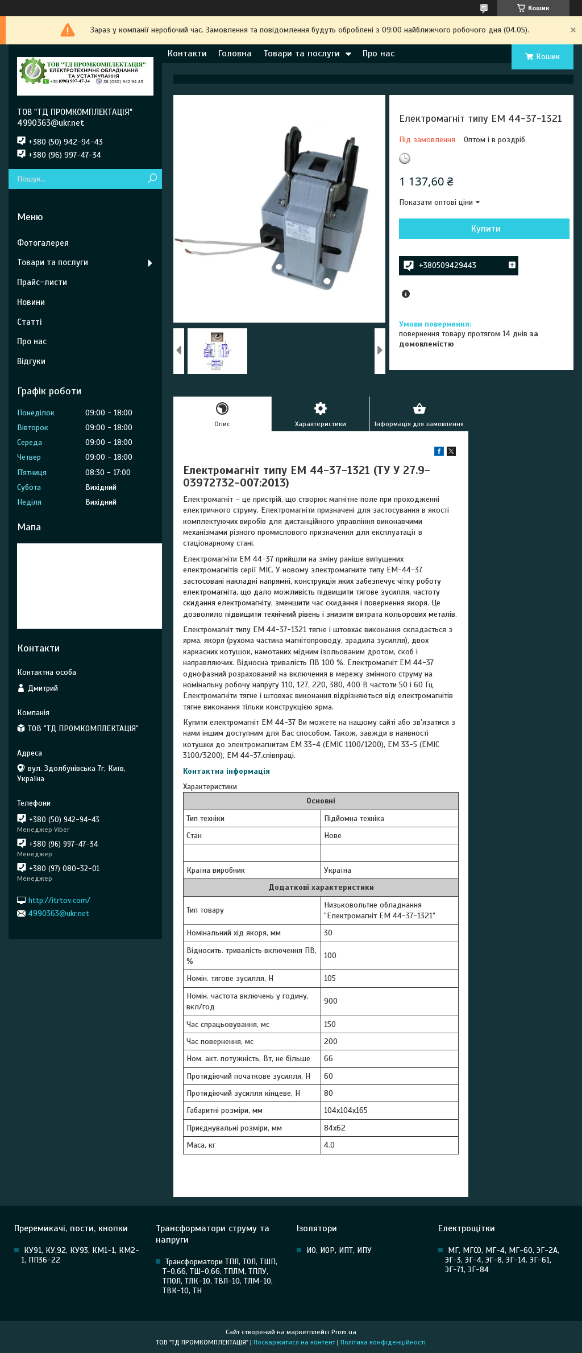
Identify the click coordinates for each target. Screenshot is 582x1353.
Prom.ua (343, 1332)
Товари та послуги (301, 53)
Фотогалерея (43, 243)
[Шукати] (152, 179)
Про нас (378, 53)
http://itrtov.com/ (59, 900)
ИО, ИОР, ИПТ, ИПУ (339, 1250)
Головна (235, 53)
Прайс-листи (42, 282)
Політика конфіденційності (383, 1342)
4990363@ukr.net (58, 913)
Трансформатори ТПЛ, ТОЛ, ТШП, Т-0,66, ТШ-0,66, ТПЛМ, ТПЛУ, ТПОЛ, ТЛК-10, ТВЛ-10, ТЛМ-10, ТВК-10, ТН (220, 1276)
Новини (31, 302)
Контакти (187, 53)
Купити (486, 228)
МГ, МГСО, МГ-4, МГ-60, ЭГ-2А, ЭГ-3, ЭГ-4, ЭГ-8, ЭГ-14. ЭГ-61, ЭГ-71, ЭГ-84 (502, 1259)
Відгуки (31, 361)
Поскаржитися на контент (294, 1342)
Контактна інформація (226, 771)
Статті (29, 322)
